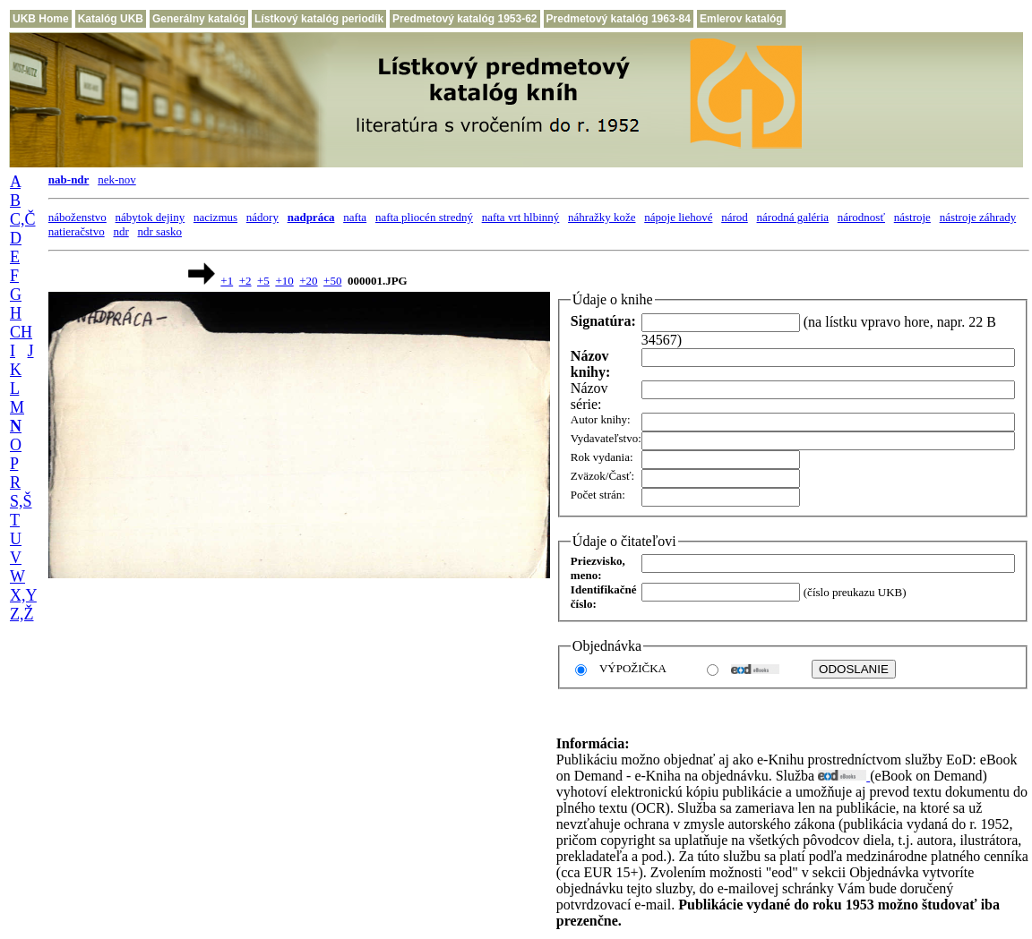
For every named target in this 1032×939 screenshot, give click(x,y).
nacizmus (215, 217)
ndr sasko (160, 231)
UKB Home (41, 19)
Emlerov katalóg (741, 19)
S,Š (21, 501)
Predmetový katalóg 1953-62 (464, 19)
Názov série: (589, 396)
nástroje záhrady (978, 217)
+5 (263, 280)
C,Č (23, 219)
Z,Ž (22, 614)
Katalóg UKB (110, 19)
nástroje (912, 217)
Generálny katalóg (198, 19)
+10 (284, 280)
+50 (332, 280)
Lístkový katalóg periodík (318, 19)
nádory (262, 217)
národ (734, 217)
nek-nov (117, 179)
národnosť (861, 217)
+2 (245, 280)
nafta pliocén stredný (424, 217)
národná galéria (793, 217)
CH (21, 332)
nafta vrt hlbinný (521, 217)
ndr (120, 231)
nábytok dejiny (150, 217)
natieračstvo (76, 231)
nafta (354, 217)
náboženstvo (77, 217)
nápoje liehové (678, 217)
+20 (308, 280)
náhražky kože (601, 217)
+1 (226, 280)
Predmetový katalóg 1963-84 (618, 19)
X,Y (23, 595)
